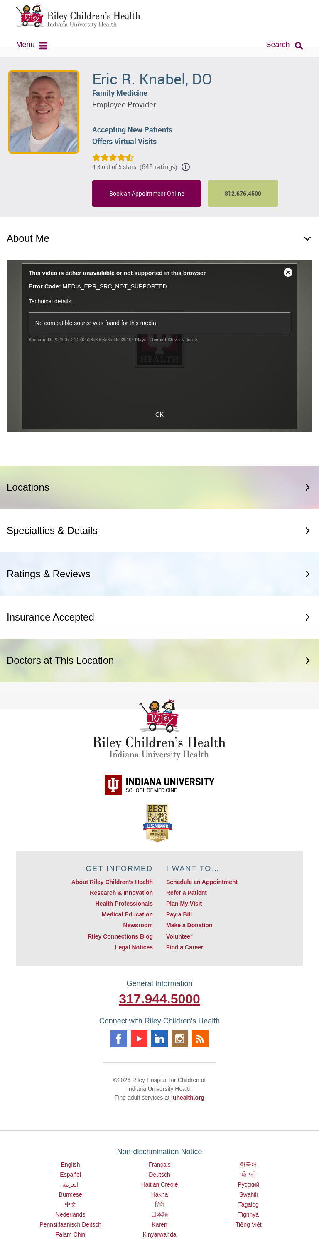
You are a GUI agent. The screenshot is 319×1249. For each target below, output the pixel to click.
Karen (159, 1224)
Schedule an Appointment (202, 882)
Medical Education (127, 914)
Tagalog (248, 1204)
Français (159, 1164)
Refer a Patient (186, 892)
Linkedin (159, 1038)
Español (70, 1174)
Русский (248, 1184)
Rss (200, 1038)
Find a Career (184, 947)
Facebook (118, 1038)
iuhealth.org (187, 1097)
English (70, 1164)
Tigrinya (248, 1214)
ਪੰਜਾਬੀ (248, 1174)
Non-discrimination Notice (159, 1151)
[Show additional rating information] (186, 167)
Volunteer (179, 936)
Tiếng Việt (249, 1224)
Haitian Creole (159, 1184)
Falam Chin (71, 1234)
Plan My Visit (184, 903)
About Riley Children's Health (112, 882)
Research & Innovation (121, 892)
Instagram (180, 1038)
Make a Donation (189, 925)
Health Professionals (124, 903)
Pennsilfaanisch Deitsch (70, 1224)
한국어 (248, 1164)
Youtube (139, 1038)
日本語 (159, 1214)
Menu (25, 44)
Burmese (70, 1194)
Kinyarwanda (160, 1234)
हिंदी (159, 1204)
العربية (70, 1184)
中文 (70, 1204)
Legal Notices (134, 947)
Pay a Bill (179, 914)
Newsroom (138, 925)
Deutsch (159, 1174)
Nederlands (71, 1214)
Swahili (248, 1194)
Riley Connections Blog (120, 936)
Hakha (159, 1194)
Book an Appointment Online (146, 193)
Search (278, 44)
